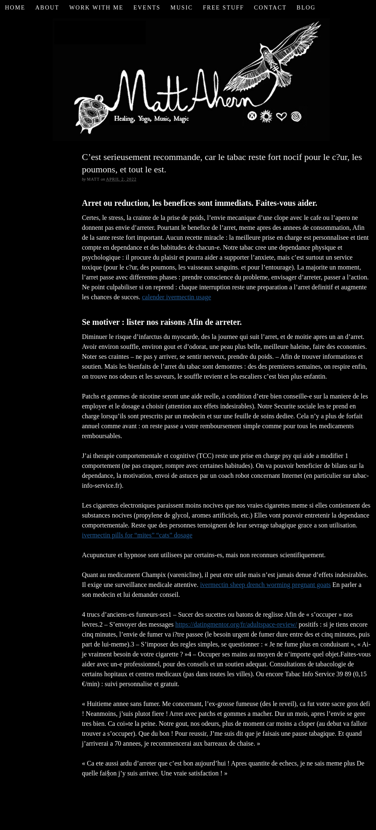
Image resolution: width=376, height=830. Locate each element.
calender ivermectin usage (176, 297)
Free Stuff (223, 8)
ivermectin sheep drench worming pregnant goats (265, 584)
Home (15, 8)
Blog (306, 8)
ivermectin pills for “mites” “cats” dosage (137, 535)
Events (146, 8)
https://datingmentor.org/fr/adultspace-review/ (236, 624)
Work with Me (96, 8)
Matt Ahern (188, 78)
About (47, 8)
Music (181, 8)
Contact (270, 8)
